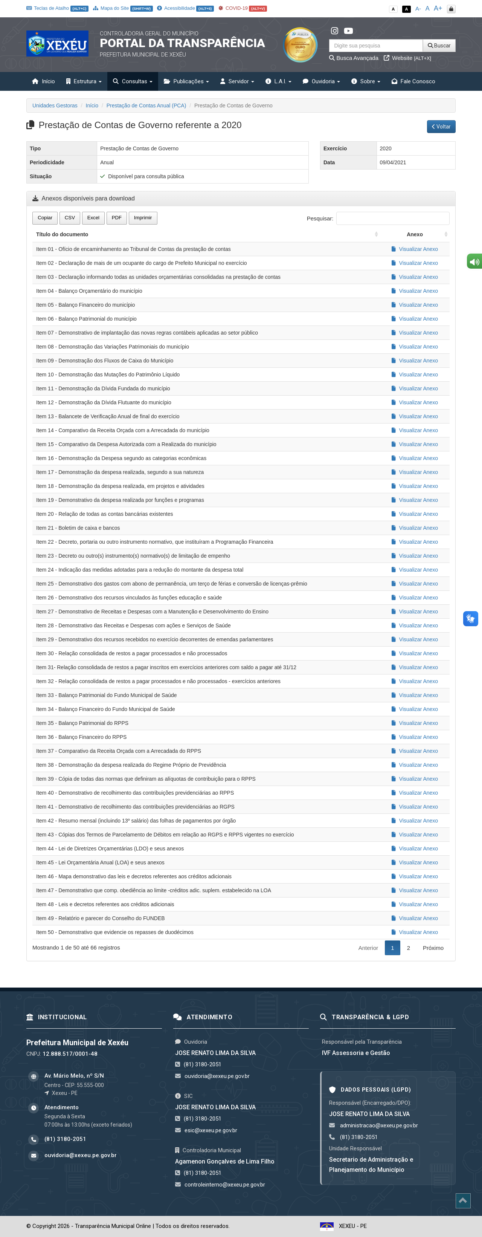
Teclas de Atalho (57, 8)
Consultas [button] (133, 81)
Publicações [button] (186, 81)
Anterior (368, 948)
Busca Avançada (353, 58)
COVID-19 (242, 8)
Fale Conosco (413, 81)
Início (43, 81)
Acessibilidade (185, 8)
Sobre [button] (365, 81)
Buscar (439, 46)
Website (407, 58)
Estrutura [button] (84, 81)
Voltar (441, 127)
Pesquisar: (378, 218)
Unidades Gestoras (55, 105)
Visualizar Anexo (415, 249)
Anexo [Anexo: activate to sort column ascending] (415, 234)
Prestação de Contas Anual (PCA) (146, 105)
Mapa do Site (123, 8)
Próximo (433, 948)
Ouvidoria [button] (321, 81)
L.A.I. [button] (278, 81)
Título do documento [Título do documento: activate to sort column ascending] (62, 234)
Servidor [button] (237, 81)
